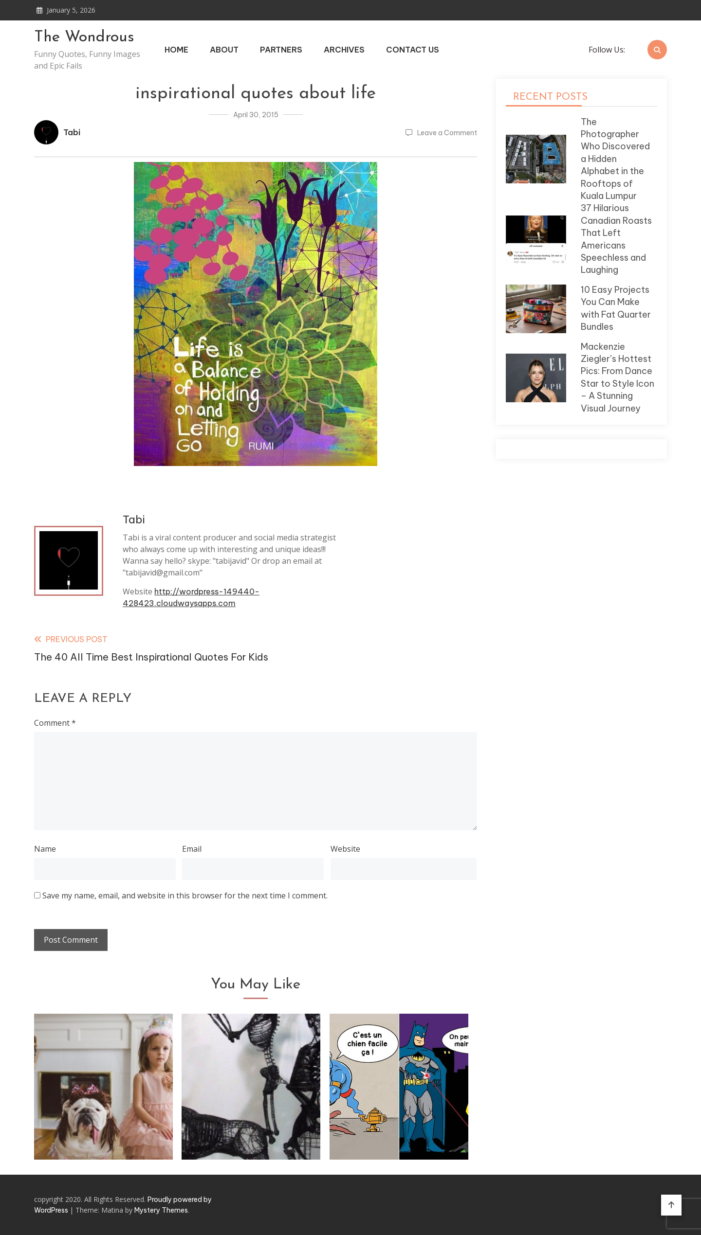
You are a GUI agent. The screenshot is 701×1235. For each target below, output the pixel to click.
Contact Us (412, 49)
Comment (55, 722)
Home (176, 49)
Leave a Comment (447, 132)
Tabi (71, 132)
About (224, 49)
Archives (344, 49)
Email (192, 848)
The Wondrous (84, 37)
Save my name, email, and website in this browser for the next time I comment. (185, 895)
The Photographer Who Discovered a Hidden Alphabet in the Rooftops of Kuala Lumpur (615, 158)
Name (45, 848)
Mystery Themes (161, 1210)
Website (345, 848)
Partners (281, 49)
